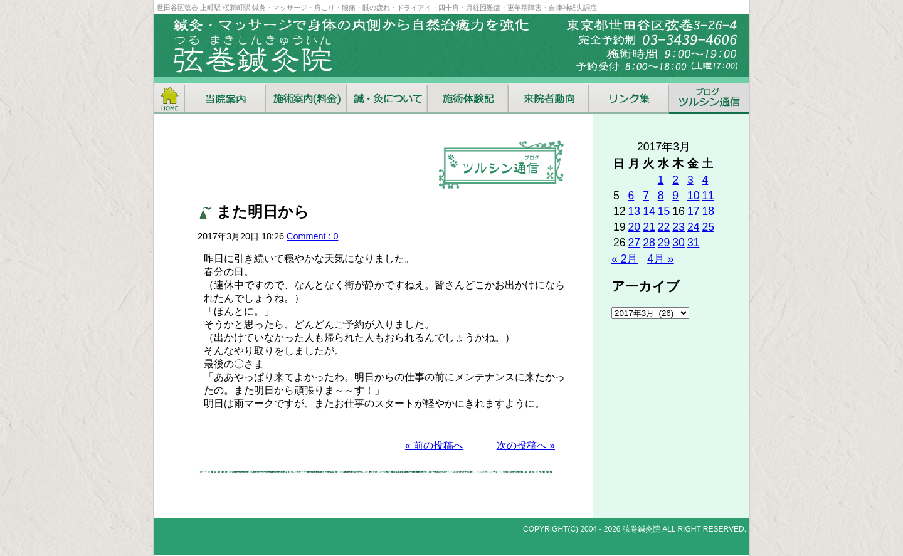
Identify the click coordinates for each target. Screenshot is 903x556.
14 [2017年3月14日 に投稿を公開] (649, 211)
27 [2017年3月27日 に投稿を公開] (634, 242)
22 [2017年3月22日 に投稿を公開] (664, 227)
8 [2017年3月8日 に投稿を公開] (661, 195)
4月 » (660, 259)
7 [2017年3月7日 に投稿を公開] (646, 195)
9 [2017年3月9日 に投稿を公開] (675, 195)
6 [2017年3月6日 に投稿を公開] (631, 195)
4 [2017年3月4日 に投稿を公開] (705, 180)
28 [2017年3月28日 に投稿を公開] (649, 242)
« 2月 (624, 259)
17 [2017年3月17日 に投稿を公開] (693, 211)
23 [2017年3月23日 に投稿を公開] (678, 227)
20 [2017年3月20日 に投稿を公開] (634, 227)
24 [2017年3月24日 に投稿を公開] (693, 227)
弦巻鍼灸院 (641, 529)
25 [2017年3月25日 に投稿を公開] (708, 227)
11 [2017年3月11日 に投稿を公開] (708, 195)
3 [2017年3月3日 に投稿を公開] (690, 180)
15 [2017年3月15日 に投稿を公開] (664, 211)
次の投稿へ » (526, 445)
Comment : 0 (312, 236)
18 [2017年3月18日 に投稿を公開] (708, 211)
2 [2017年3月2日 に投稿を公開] (675, 180)
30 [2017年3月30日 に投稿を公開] (678, 242)
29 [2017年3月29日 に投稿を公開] (664, 242)
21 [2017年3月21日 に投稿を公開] (649, 227)
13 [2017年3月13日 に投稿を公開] (634, 211)
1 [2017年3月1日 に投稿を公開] (661, 180)
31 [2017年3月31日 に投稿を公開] (693, 242)
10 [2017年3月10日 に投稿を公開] (693, 195)
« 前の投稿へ (434, 445)
